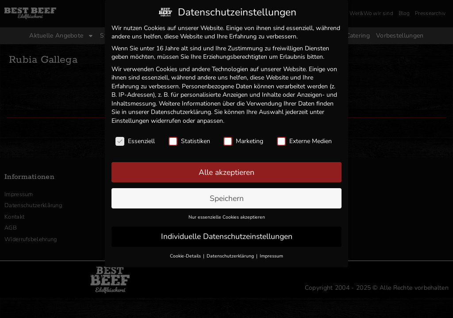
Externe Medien (304, 139)
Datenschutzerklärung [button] (231, 254)
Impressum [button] (271, 254)
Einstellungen (130, 119)
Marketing (243, 139)
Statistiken (189, 139)
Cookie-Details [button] (186, 254)
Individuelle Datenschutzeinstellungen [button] (226, 235)
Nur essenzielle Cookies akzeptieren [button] (226, 215)
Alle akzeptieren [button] (226, 170)
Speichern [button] (227, 196)
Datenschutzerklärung (181, 110)
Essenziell (135, 139)
